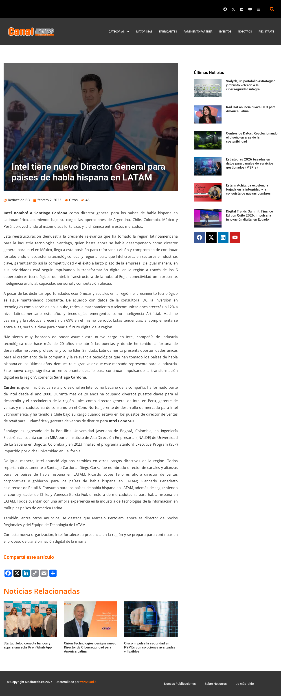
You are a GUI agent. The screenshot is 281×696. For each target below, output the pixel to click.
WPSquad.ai (88, 682)
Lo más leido (245, 683)
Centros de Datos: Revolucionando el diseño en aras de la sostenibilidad (251, 137)
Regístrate (266, 31)
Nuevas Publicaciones (180, 683)
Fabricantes (168, 31)
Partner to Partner (198, 31)
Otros (73, 200)
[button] (271, 9)
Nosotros (245, 31)
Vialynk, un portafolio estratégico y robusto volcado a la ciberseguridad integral (250, 85)
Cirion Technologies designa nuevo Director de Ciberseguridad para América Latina (90, 647)
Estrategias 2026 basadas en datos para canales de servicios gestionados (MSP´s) (249, 163)
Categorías (119, 31)
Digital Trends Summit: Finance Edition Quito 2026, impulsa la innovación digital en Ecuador (249, 215)
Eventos (225, 31)
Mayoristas (144, 31)
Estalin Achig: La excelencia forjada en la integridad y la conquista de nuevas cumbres (248, 189)
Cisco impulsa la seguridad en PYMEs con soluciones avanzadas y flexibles (149, 647)
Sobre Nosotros (216, 683)
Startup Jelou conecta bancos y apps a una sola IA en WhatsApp (28, 645)
